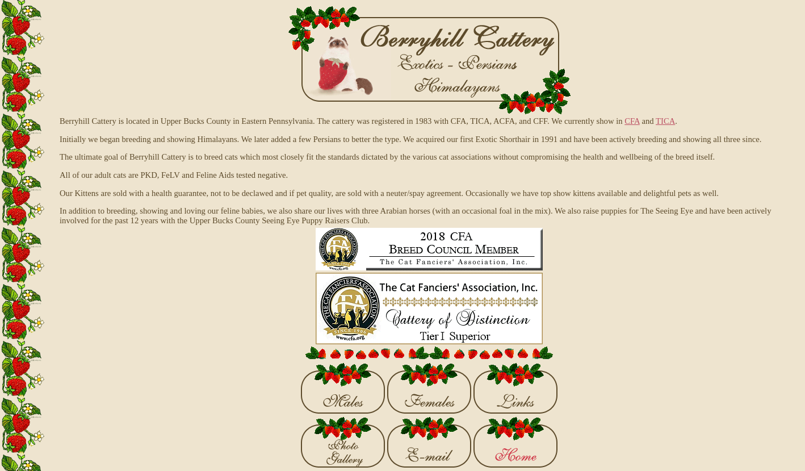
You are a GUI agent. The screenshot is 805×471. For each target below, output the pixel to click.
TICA (665, 121)
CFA (632, 121)
